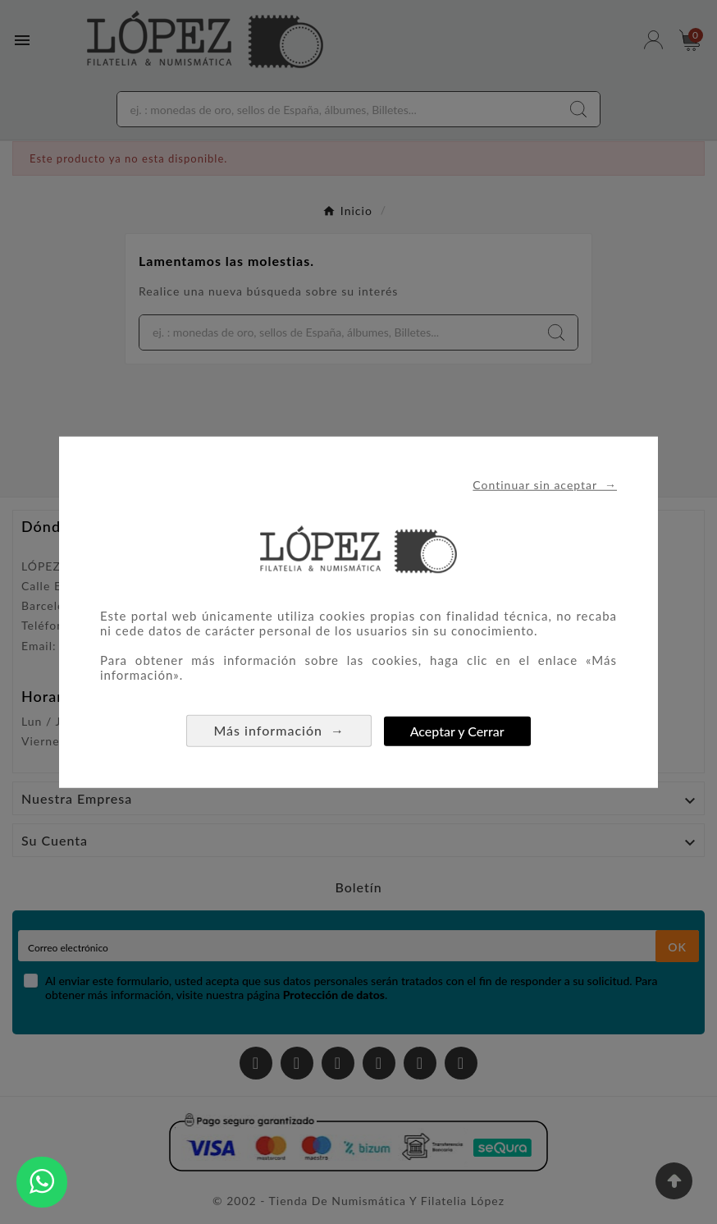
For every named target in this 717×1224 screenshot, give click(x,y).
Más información (279, 730)
